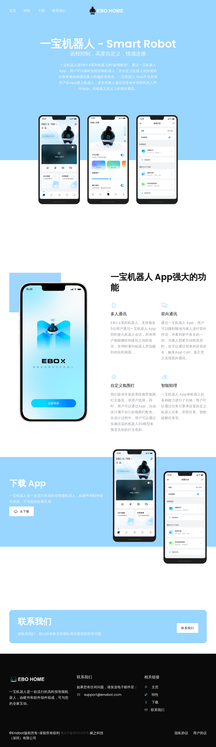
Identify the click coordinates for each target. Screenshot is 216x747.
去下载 (21, 511)
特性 (27, 10)
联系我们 (59, 10)
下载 (41, 10)
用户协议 (200, 733)
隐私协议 (181, 733)
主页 (12, 10)
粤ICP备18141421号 (75, 733)
